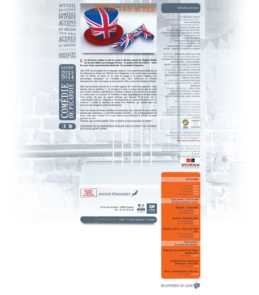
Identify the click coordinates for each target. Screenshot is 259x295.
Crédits (122, 219)
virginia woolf (188, 8)
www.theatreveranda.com (188, 140)
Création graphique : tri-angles (141, 219)
